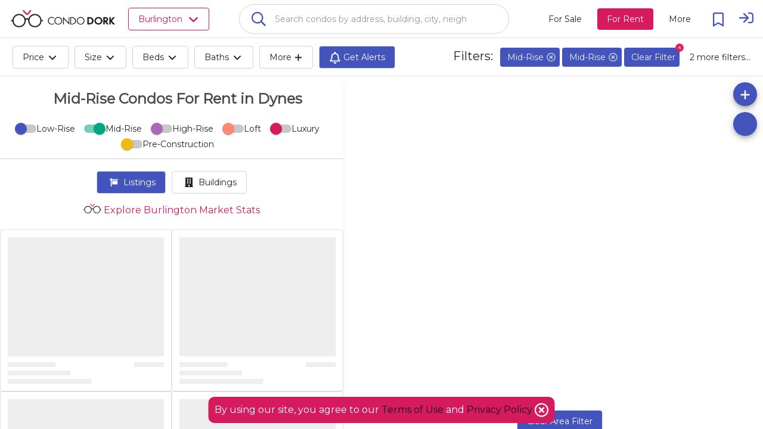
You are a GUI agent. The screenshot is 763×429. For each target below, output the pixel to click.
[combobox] (374, 19)
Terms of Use (412, 409)
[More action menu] (679, 19)
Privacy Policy (501, 409)
